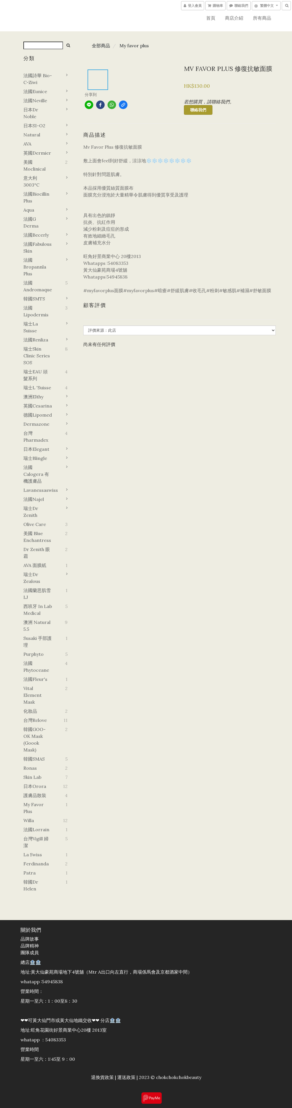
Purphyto (33, 654)
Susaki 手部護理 (37, 641)
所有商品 (262, 18)
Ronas (30, 768)
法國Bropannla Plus (34, 267)
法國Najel (33, 499)
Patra (29, 873)
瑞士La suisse (30, 327)
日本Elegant (36, 449)
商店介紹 (234, 18)
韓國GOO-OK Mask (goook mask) (34, 739)
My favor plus (33, 808)
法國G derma (30, 222)
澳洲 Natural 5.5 (36, 625)
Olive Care (34, 524)
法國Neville (35, 100)
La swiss (32, 854)
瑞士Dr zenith (30, 511)
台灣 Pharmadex (35, 436)
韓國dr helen (30, 885)
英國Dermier (37, 153)
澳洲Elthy (33, 397)
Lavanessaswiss (37, 490)
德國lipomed (37, 415)
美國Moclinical (34, 165)
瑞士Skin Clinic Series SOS (36, 355)
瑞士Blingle (35, 458)
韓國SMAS (34, 759)
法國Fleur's (35, 679)
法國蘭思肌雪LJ (37, 593)
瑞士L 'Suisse (37, 387)
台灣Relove (35, 720)
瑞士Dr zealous (31, 578)
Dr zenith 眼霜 (36, 552)
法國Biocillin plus (36, 197)
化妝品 (30, 711)
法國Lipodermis (35, 311)
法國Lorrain (36, 829)
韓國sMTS (34, 299)
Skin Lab (32, 777)
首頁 (210, 18)
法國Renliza (35, 340)
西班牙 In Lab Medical (37, 609)
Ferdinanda (36, 864)
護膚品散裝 (34, 795)
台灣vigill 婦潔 (35, 842)
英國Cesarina (37, 406)
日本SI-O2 (34, 125)
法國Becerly (36, 235)
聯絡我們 (198, 109)
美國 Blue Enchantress (37, 537)
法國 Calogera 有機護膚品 (36, 474)
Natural (31, 135)
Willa (28, 820)
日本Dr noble (30, 113)
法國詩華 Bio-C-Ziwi (37, 79)
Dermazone (36, 424)
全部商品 (101, 45)
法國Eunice (35, 91)
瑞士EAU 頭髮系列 (35, 375)
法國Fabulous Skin (37, 247)
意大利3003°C (31, 181)
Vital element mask (32, 695)
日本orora (34, 786)
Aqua (28, 210)
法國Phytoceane (36, 666)
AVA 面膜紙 (34, 565)
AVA (27, 144)
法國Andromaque (37, 286)
